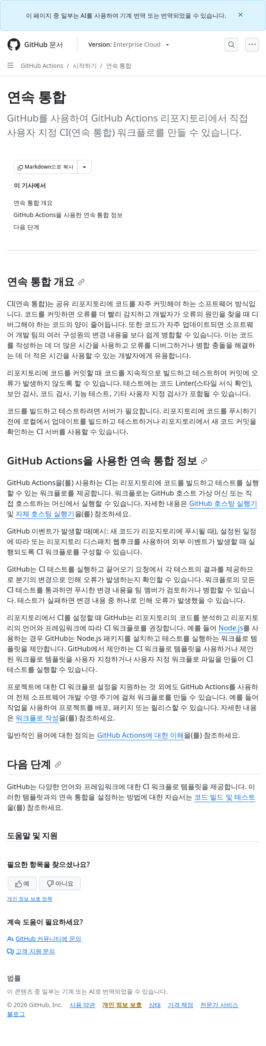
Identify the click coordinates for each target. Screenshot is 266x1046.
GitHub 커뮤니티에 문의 (44, 938)
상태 (155, 1005)
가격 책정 (181, 1005)
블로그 (16, 1014)
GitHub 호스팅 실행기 (223, 503)
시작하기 (85, 65)
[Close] (241, 14)
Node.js (230, 628)
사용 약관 (83, 1005)
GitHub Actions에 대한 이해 (140, 735)
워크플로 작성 (37, 718)
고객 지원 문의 (31, 951)
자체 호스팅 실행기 (45, 513)
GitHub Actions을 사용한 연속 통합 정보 (107, 460)
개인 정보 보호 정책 (29, 898)
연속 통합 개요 (46, 281)
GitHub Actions (42, 65)
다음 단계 (34, 764)
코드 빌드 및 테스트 (224, 797)
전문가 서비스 (219, 1005)
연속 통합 (119, 65)
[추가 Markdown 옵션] (84, 167)
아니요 (60, 883)
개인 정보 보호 (121, 1005)
